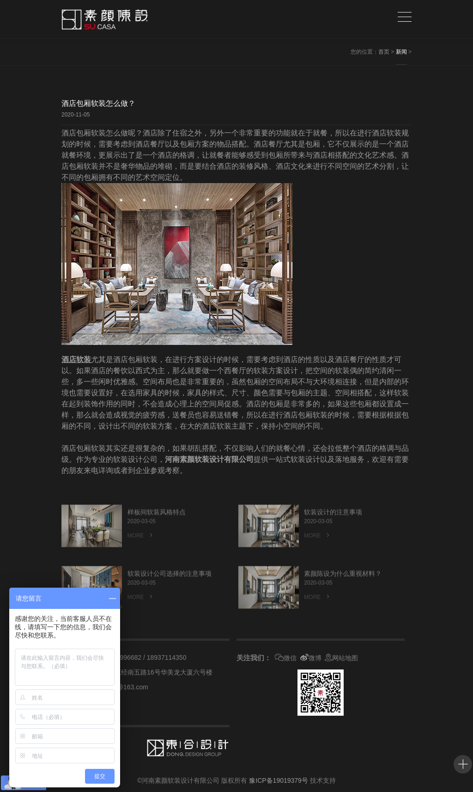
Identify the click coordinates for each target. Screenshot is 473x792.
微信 (286, 658)
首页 (383, 52)
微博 (310, 658)
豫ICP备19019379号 (278, 780)
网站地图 (341, 658)
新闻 (401, 52)
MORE (140, 548)
